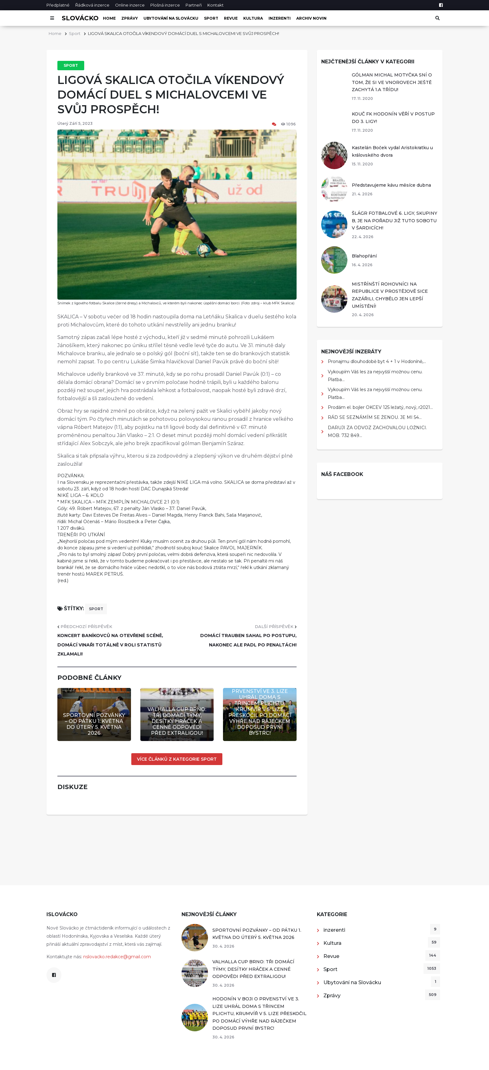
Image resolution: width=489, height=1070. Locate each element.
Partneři (194, 4)
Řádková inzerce (92, 4)
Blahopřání (364, 256)
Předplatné (58, 4)
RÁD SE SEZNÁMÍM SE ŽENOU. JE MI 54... (375, 417)
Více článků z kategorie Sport (177, 759)
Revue (231, 18)
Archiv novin (311, 18)
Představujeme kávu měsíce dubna (391, 185)
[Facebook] (441, 4)
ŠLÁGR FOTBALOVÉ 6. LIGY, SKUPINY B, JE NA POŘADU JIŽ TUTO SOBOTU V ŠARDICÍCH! (394, 220)
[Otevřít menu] (51, 18)
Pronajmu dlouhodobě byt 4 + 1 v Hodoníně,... (377, 361)
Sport (211, 18)
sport (96, 608)
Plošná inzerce (165, 4)
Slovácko (80, 18)
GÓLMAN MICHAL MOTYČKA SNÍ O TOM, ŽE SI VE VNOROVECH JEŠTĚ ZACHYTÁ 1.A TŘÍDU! (392, 82)
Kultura (253, 18)
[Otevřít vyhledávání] (437, 18)
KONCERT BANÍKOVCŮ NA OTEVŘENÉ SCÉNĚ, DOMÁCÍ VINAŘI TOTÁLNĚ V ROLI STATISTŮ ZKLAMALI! (110, 645)
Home (109, 18)
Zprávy (129, 18)
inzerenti (280, 18)
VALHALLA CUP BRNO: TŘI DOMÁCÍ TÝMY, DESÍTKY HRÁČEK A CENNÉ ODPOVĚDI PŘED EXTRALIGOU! (177, 721)
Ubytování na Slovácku (170, 18)
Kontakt (215, 4)
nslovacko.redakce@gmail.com (117, 957)
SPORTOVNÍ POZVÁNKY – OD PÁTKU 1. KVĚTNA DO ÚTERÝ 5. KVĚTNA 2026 (94, 724)
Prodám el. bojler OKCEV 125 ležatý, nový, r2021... (380, 407)
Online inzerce (130, 4)
